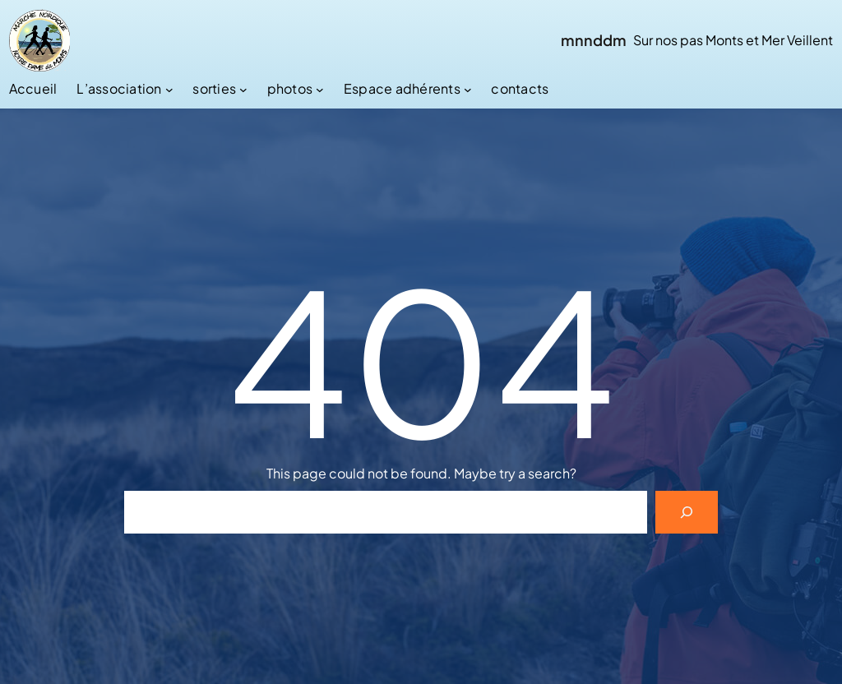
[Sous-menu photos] (320, 89)
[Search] (686, 512)
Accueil (33, 88)
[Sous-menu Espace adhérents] (468, 89)
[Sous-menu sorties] (243, 89)
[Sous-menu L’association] (169, 89)
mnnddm (594, 39)
